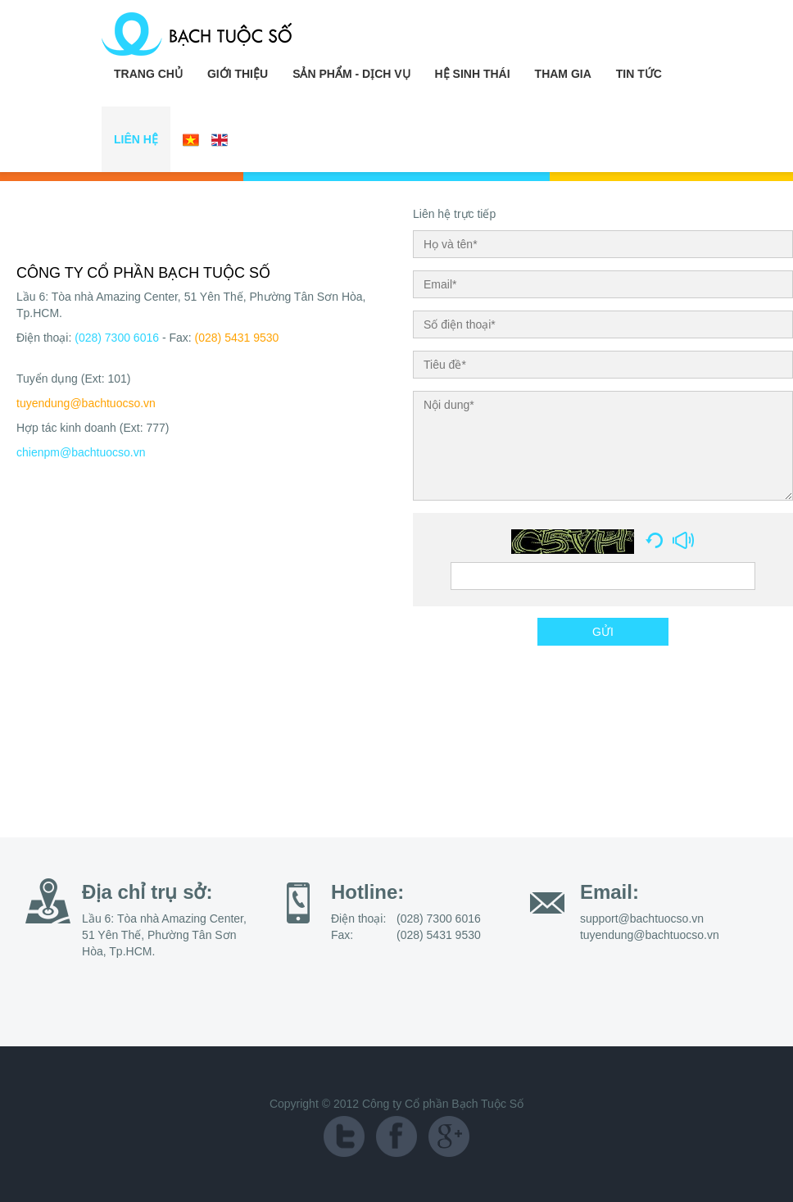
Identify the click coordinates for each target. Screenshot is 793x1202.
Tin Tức (639, 73)
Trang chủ (148, 73)
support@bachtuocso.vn (642, 918)
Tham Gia (563, 73)
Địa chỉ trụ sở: (147, 892)
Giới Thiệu (237, 73)
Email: (609, 892)
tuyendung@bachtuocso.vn (86, 403)
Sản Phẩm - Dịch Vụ (351, 73)
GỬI (603, 631)
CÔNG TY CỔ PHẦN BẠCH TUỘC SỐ (143, 273)
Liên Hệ (136, 139)
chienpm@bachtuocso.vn (80, 452)
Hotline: (367, 892)
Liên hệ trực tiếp (454, 213)
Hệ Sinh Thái (472, 73)
